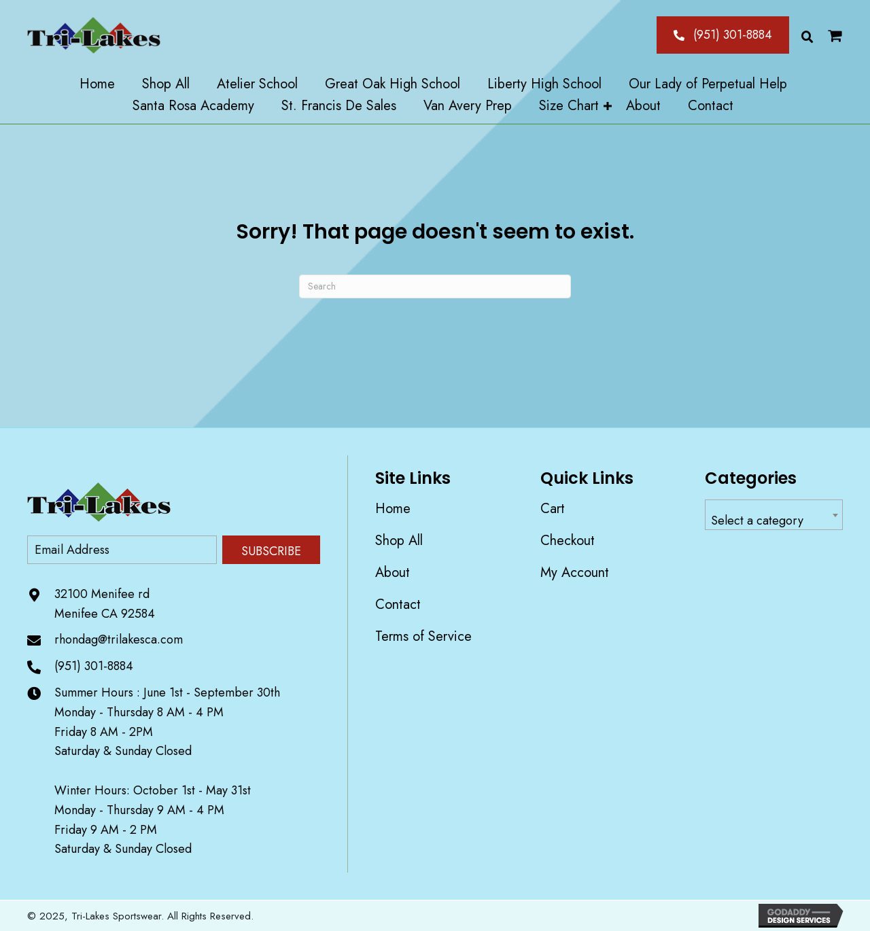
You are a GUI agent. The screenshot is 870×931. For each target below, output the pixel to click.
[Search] (435, 286)
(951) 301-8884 (93, 666)
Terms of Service (423, 636)
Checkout (567, 540)
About (392, 572)
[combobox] (774, 514)
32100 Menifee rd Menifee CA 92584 (104, 603)
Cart (552, 509)
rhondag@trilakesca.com (118, 639)
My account (574, 572)
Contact (398, 604)
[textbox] (774, 521)
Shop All (399, 540)
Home (393, 509)
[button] (723, 34)
